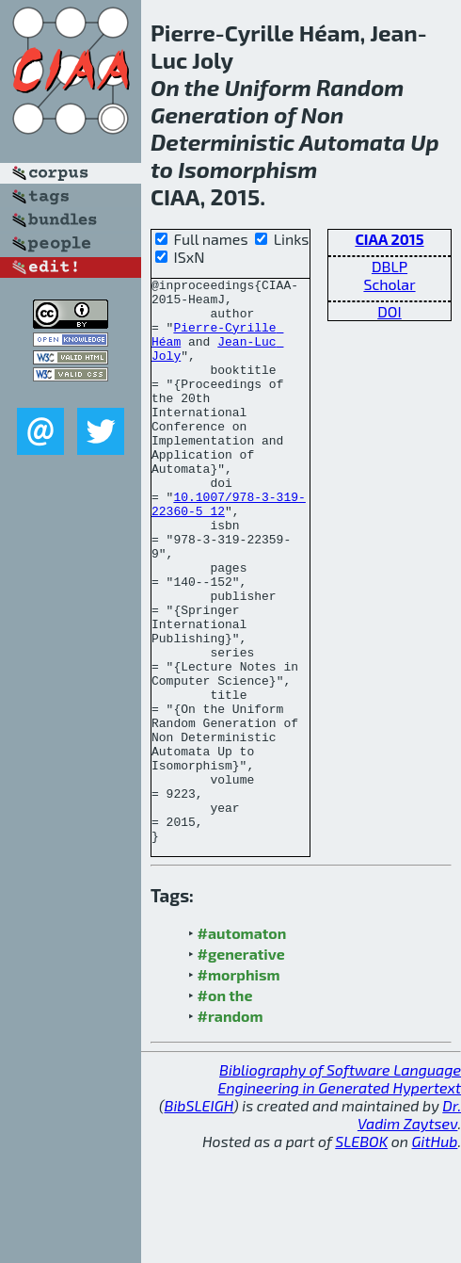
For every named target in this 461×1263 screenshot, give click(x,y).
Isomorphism (247, 169)
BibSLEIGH (199, 1218)
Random (360, 87)
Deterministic (222, 141)
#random (230, 1129)
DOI (389, 311)
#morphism (239, 1087)
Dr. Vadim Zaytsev (409, 1227)
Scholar (389, 284)
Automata (352, 141)
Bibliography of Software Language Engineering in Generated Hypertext (339, 1191)
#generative (241, 1067)
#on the (225, 1108)
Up (424, 141)
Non (322, 114)
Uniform (267, 87)
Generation (210, 114)
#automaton (242, 1046)
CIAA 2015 (389, 239)
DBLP (389, 266)
